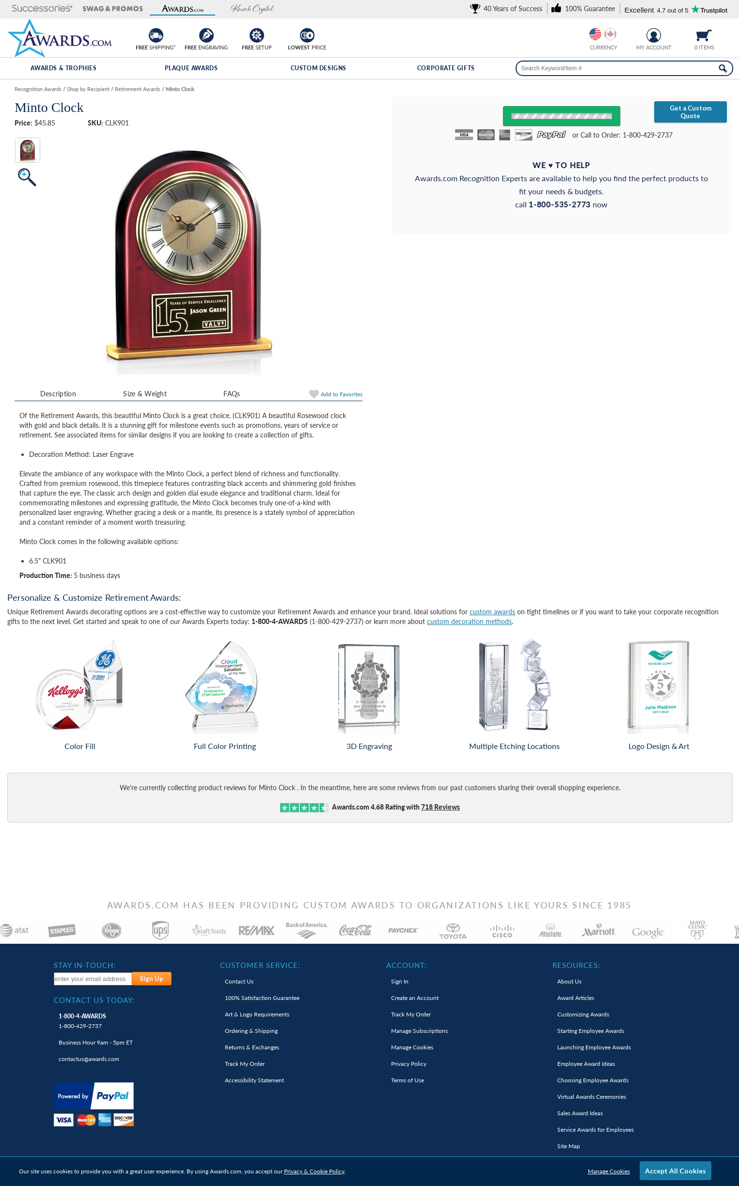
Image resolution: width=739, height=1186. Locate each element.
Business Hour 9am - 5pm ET (96, 1042)
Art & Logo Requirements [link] (257, 1014)
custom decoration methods (469, 621)
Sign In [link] (400, 981)
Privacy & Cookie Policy (314, 1171)
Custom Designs (318, 68)
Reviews (440, 807)
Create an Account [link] (415, 997)
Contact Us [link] (239, 981)
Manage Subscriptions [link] (419, 1030)
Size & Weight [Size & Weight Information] (145, 394)
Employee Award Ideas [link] (586, 1063)
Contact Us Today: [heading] (94, 1000)
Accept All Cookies (675, 1171)
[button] (42, 9)
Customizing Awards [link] (583, 1014)
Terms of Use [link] (407, 1080)
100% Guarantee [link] (262, 997)
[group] (603, 34)
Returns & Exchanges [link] (252, 1047)
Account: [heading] (406, 965)
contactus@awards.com (89, 1058)
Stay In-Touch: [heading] (85, 965)
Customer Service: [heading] (260, 965)
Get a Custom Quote (690, 112)
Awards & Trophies (63, 68)
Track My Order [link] (245, 1063)
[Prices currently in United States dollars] (595, 34)
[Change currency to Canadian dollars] (610, 34)
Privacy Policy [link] (408, 1063)
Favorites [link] (341, 394)
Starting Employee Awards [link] (590, 1030)
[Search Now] (723, 68)
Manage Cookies (609, 1171)
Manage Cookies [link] (412, 1047)
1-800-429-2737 (82, 1021)
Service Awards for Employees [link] (595, 1129)
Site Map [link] (568, 1146)
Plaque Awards (191, 68)
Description (58, 394)
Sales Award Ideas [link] (580, 1113)
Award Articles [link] (575, 997)
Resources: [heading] (576, 965)
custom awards (492, 612)
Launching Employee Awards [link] (594, 1047)
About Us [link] (569, 981)
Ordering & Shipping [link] (251, 1030)
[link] (508, 8)
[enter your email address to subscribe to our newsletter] (93, 978)
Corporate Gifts (446, 68)
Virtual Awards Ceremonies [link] (591, 1096)
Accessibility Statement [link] (254, 1080)
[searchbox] (625, 68)
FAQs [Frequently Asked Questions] (231, 394)
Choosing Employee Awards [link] (593, 1080)
